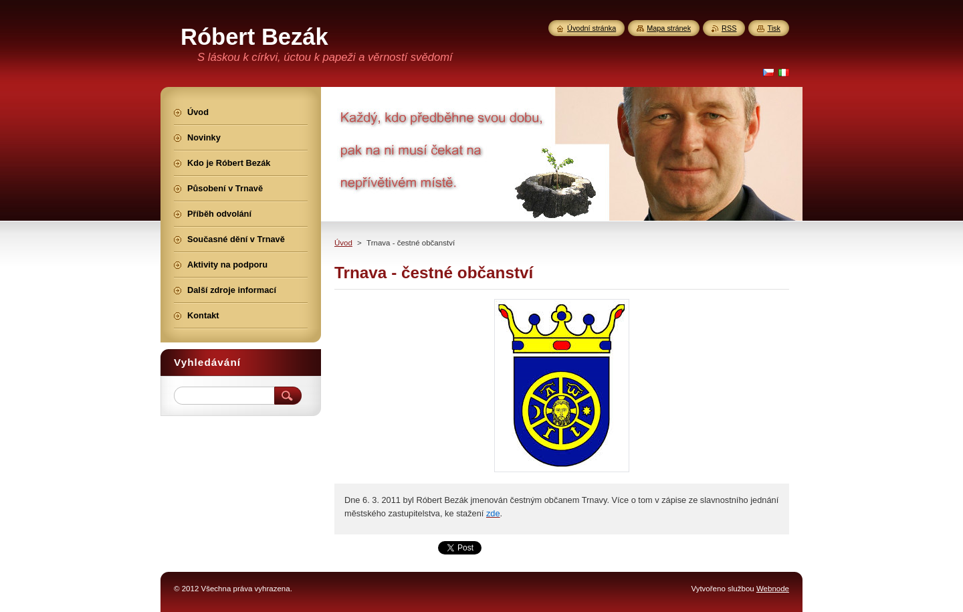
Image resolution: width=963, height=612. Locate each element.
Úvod (343, 243)
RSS (729, 28)
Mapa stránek (669, 28)
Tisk (773, 28)
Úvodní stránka (591, 28)
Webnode (772, 589)
